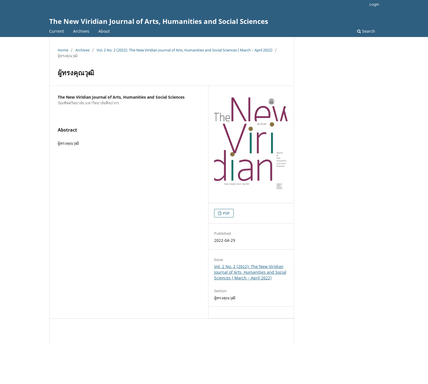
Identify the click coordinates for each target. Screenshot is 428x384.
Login (374, 4)
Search (366, 31)
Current (56, 31)
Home (63, 50)
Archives (81, 31)
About (104, 31)
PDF (226, 213)
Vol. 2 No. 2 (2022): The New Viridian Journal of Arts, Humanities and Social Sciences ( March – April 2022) (184, 50)
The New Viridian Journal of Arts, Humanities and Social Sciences (158, 21)
